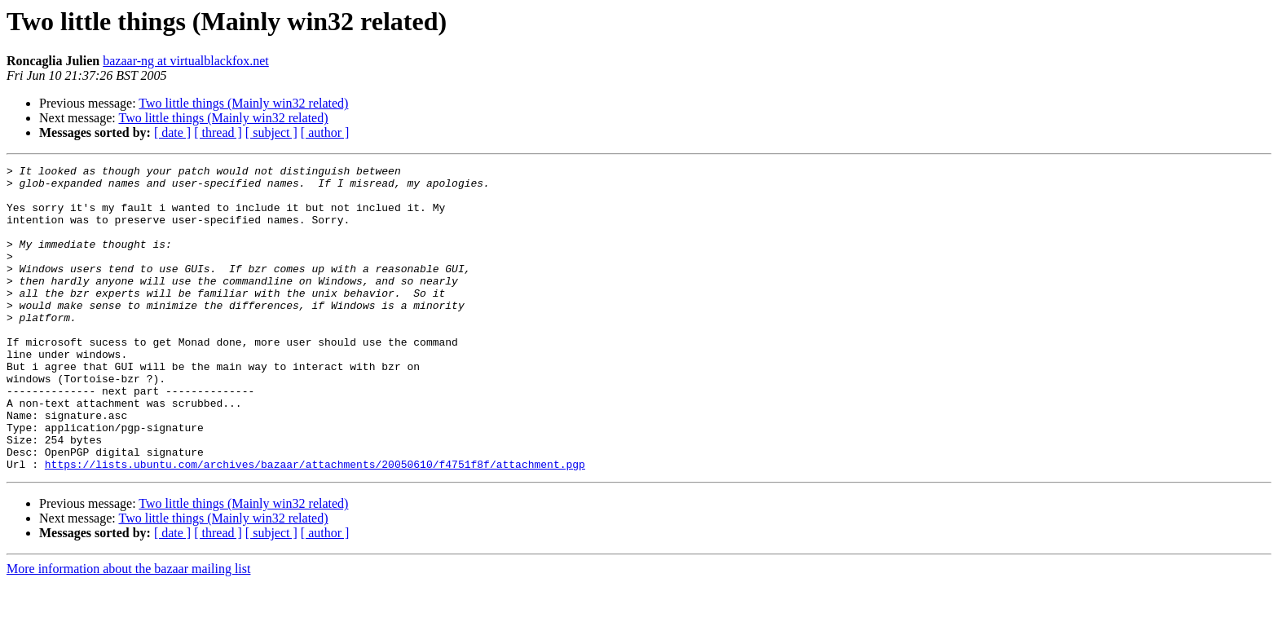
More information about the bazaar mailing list (128, 630)
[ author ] (325, 132)
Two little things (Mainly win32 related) (243, 103)
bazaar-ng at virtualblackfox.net (186, 61)
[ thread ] (218, 132)
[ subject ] (271, 132)
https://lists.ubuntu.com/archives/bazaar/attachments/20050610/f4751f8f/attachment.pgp (315, 525)
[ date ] (172, 132)
